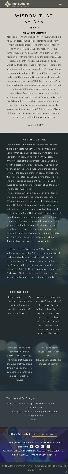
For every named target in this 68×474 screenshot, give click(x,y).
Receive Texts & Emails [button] (44, 434)
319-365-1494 (34, 469)
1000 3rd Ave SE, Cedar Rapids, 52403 (46, 465)
